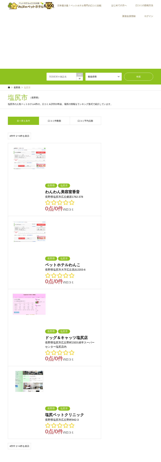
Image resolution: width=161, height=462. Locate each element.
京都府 (29, 360)
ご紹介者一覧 (134, 397)
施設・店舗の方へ (136, 406)
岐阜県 (83, 356)
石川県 (11, 356)
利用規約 (69, 453)
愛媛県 (101, 365)
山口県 (47, 365)
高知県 (119, 365)
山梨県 (47, 356)
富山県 (138, 351)
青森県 (29, 347)
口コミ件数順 (54, 121)
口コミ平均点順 (85, 121)
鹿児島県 (102, 369)
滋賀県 (11, 360)
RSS (9, 448)
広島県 (29, 365)
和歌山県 (102, 360)
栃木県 (11, 351)
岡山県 (11, 365)
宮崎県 (83, 369)
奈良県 (83, 360)
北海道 (11, 347)
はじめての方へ (119, 5)
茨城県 (138, 347)
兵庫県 (65, 360)
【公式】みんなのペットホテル (137, 446)
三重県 (138, 356)
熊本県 (47, 369)
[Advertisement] (80, 45)
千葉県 (65, 351)
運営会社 (132, 402)
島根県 (138, 360)
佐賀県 (11, 369)
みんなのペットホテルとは (91, 393)
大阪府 (47, 360)
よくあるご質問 (86, 406)
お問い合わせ (102, 453)
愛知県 (119, 356)
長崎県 (29, 369)
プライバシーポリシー (84, 453)
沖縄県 (119, 369)
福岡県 (138, 365)
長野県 (65, 356)
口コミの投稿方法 (144, 5)
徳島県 (65, 365)
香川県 (83, 365)
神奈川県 (102, 351)
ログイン (148, 16)
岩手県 (47, 347)
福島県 (119, 347)
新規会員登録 (129, 16)
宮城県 (65, 347)
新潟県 (119, 351)
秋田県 (83, 347)
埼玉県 (47, 351)
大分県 (65, 369)
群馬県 (29, 351)
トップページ (57, 453)
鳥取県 (119, 360)
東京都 (83, 351)
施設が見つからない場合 (138, 393)
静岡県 (101, 356)
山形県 (101, 347)
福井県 (29, 356)
